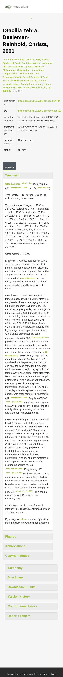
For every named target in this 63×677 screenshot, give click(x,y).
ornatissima (28, 278)
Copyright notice (17, 555)
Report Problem (19, 616)
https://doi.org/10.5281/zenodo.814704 (39, 101)
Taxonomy (15, 568)
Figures (10, 536)
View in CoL (27, 183)
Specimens (16, 577)
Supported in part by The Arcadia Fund (24, 674)
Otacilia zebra (12, 184)
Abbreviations (15, 546)
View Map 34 (43, 187)
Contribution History (22, 606)
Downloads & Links (21, 587)
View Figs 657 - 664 (19, 187)
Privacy (46, 674)
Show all (9, 167)
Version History (19, 596)
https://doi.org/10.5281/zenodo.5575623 (39, 110)
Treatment (12, 175)
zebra (23, 519)
